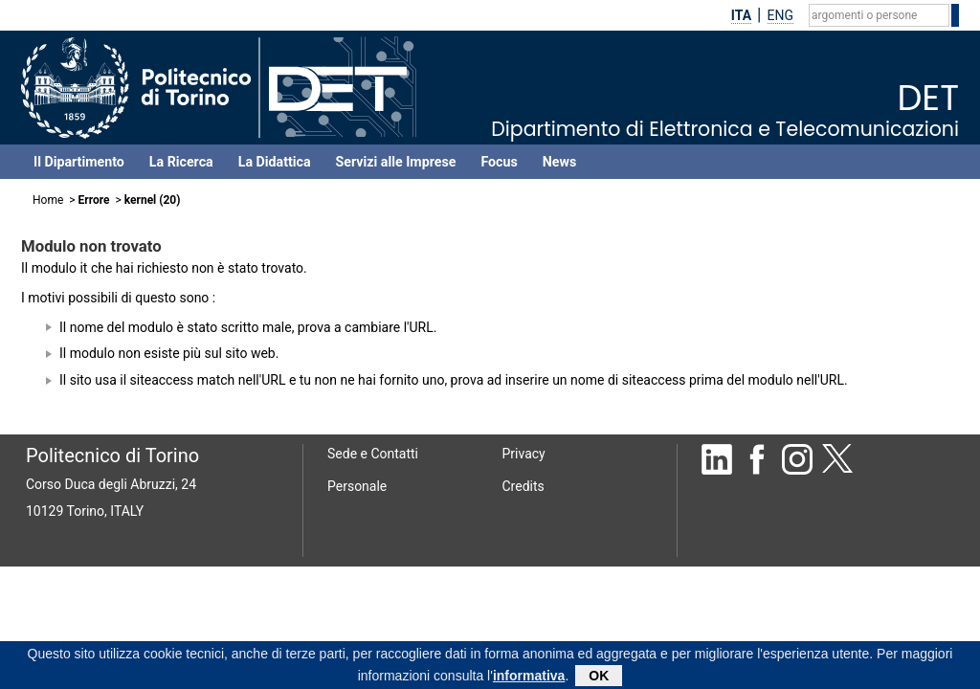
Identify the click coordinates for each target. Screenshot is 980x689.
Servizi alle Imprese (396, 161)
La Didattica (274, 161)
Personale (357, 486)
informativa (529, 675)
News (559, 161)
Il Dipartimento (78, 161)
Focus (498, 161)
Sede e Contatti (372, 453)
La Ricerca (181, 161)
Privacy (524, 453)
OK (599, 675)
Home (48, 200)
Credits (523, 486)
